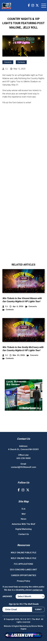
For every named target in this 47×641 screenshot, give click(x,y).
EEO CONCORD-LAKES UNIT (23, 569)
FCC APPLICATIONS (23, 564)
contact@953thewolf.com (23, 467)
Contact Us (23, 534)
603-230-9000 (24, 458)
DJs (23, 508)
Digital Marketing (23, 529)
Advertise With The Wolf (23, 524)
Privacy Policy (23, 581)
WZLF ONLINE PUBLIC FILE (23, 558)
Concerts (7, 62)
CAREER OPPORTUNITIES (23, 575)
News (23, 519)
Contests (21, 62)
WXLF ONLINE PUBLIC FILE (23, 552)
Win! (24, 514)
